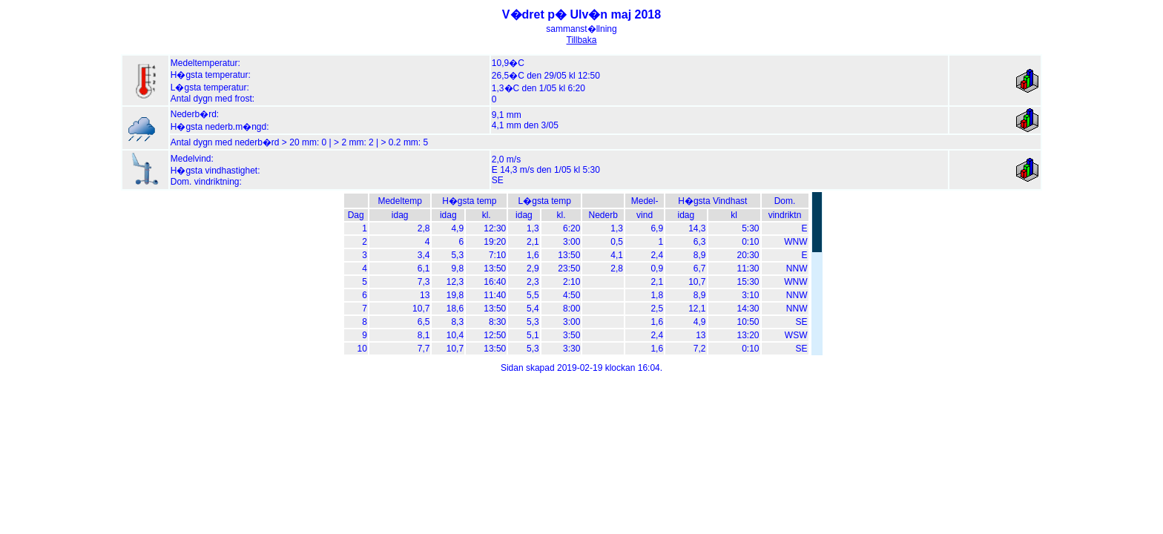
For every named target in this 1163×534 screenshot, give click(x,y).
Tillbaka (582, 40)
